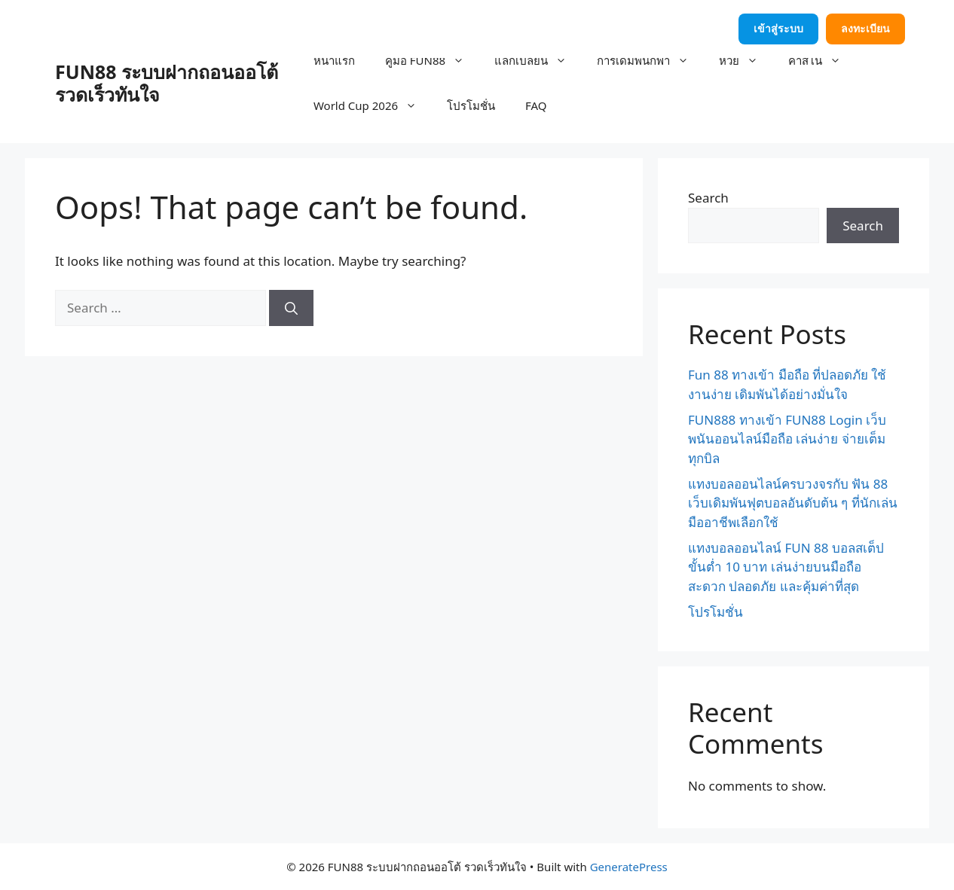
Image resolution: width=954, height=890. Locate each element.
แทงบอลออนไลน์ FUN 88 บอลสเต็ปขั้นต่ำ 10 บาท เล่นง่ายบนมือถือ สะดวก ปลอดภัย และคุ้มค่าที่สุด (786, 567)
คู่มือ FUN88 (432, 60)
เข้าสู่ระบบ (778, 28)
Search (708, 197)
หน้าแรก (334, 60)
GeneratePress (629, 866)
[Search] (291, 308)
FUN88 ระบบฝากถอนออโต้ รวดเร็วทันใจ (166, 83)
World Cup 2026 (372, 105)
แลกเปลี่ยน (538, 60)
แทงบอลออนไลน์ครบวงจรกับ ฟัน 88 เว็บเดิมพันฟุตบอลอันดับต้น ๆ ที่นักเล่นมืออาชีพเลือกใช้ (792, 503)
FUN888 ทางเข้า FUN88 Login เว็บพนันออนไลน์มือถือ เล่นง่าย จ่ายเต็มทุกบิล (787, 439)
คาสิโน (822, 60)
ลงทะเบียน (865, 28)
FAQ (536, 105)
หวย (746, 60)
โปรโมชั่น (471, 105)
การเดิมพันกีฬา (650, 60)
